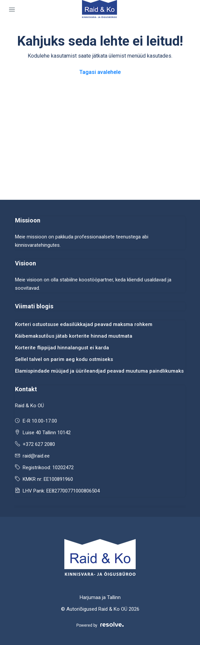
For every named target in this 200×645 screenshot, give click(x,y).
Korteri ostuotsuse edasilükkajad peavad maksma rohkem (83, 324)
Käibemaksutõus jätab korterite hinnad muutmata (73, 336)
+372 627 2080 (39, 444)
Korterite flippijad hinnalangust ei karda (62, 348)
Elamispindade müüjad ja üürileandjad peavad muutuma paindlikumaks (99, 371)
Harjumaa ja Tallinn (100, 597)
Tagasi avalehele (100, 72)
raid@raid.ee (36, 456)
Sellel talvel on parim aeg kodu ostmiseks (64, 359)
